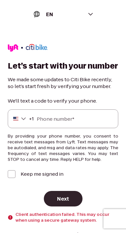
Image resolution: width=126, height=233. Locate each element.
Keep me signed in (42, 174)
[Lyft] (28, 48)
